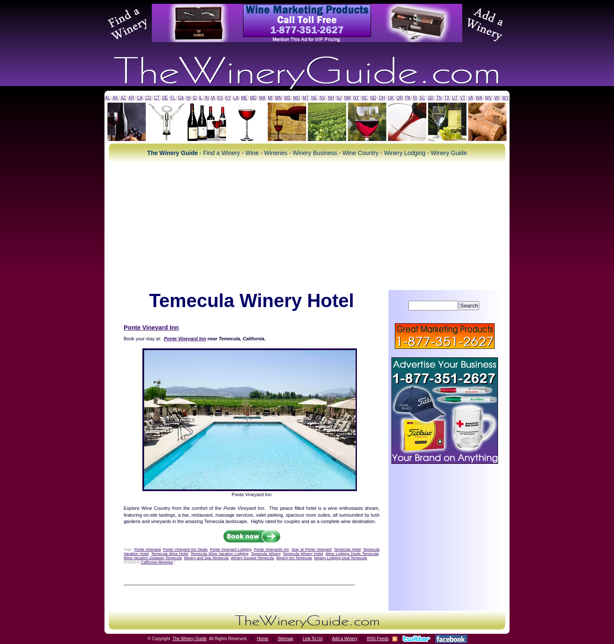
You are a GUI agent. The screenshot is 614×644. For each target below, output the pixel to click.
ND (373, 97)
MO (296, 97)
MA (262, 97)
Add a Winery (344, 638)
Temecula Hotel (347, 549)
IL (201, 97)
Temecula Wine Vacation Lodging (220, 554)
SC (423, 97)
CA (140, 97)
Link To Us (313, 638)
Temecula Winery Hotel (303, 554)
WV (488, 97)
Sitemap (285, 638)
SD (431, 97)
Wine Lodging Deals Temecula (351, 554)
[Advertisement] (307, 226)
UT (455, 97)
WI (496, 97)
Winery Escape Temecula (252, 558)
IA (213, 97)
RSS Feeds (377, 638)
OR (400, 97)
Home (263, 638)
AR (131, 97)
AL (107, 97)
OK (391, 97)
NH (331, 97)
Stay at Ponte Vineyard (312, 549)
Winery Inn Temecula (294, 558)
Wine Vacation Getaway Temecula (153, 558)
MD (253, 97)
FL (173, 97)
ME (244, 97)
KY (228, 97)
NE (314, 97)
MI (270, 97)
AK (115, 97)
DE (165, 97)
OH (382, 97)
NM (347, 97)
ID (195, 97)
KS (220, 97)
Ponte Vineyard (147, 549)
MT (305, 97)
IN (207, 97)
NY (356, 97)
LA (235, 97)
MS (287, 97)
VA (470, 97)
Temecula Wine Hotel (169, 554)
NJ (339, 97)
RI (415, 97)
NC (365, 97)
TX (447, 97)
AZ (123, 97)
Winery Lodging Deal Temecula (340, 558)
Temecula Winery (265, 554)
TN (439, 97)
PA (408, 97)
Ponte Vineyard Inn (151, 327)
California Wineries (157, 562)
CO (148, 97)
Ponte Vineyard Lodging (230, 549)
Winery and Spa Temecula (206, 558)
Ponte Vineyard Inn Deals (185, 549)
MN (278, 97)
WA (479, 97)
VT (463, 97)
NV (322, 97)
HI (188, 97)
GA (181, 97)
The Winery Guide (189, 638)
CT (156, 97)
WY (505, 97)
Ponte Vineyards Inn (271, 549)
